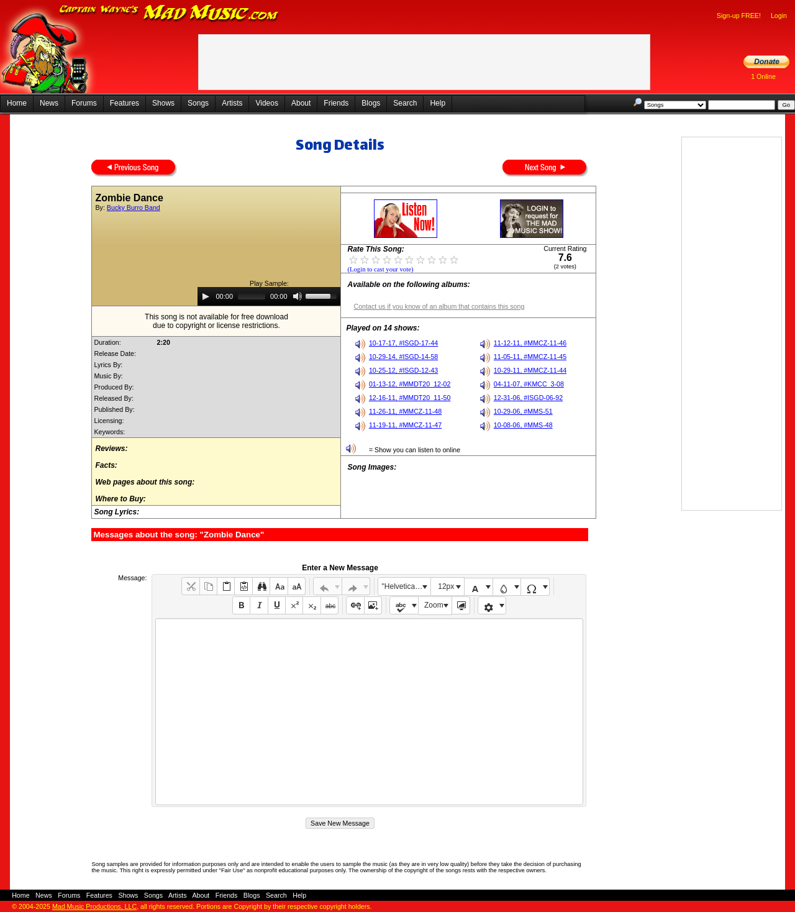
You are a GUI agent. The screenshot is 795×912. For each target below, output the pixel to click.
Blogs (370, 103)
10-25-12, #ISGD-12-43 (403, 370)
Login (779, 15)
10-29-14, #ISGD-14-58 (403, 356)
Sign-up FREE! (739, 15)
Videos (266, 103)
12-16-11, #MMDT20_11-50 (410, 397)
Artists (232, 103)
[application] (269, 296)
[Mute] (297, 296)
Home (17, 103)
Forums (84, 103)
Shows (163, 103)
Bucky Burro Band (133, 207)
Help (437, 103)
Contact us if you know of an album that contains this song (438, 306)
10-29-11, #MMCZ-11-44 (530, 370)
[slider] (251, 296)
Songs (198, 103)
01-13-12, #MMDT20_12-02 (410, 384)
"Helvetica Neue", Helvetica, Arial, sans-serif (406, 586)
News (49, 103)
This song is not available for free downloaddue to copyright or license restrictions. (216, 321)
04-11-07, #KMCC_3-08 (529, 384)
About (301, 103)
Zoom (433, 605)
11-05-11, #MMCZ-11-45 (530, 356)
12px (446, 586)
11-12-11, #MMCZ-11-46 (530, 343)
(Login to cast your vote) (380, 269)
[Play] (206, 296)
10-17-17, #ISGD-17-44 (403, 343)
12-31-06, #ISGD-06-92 (528, 397)
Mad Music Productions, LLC (94, 906)
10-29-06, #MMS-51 (523, 411)
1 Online (763, 76)
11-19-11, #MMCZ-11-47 (405, 425)
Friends (336, 103)
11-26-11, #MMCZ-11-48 (405, 411)
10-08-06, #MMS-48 (523, 425)
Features (124, 103)
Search (405, 103)
